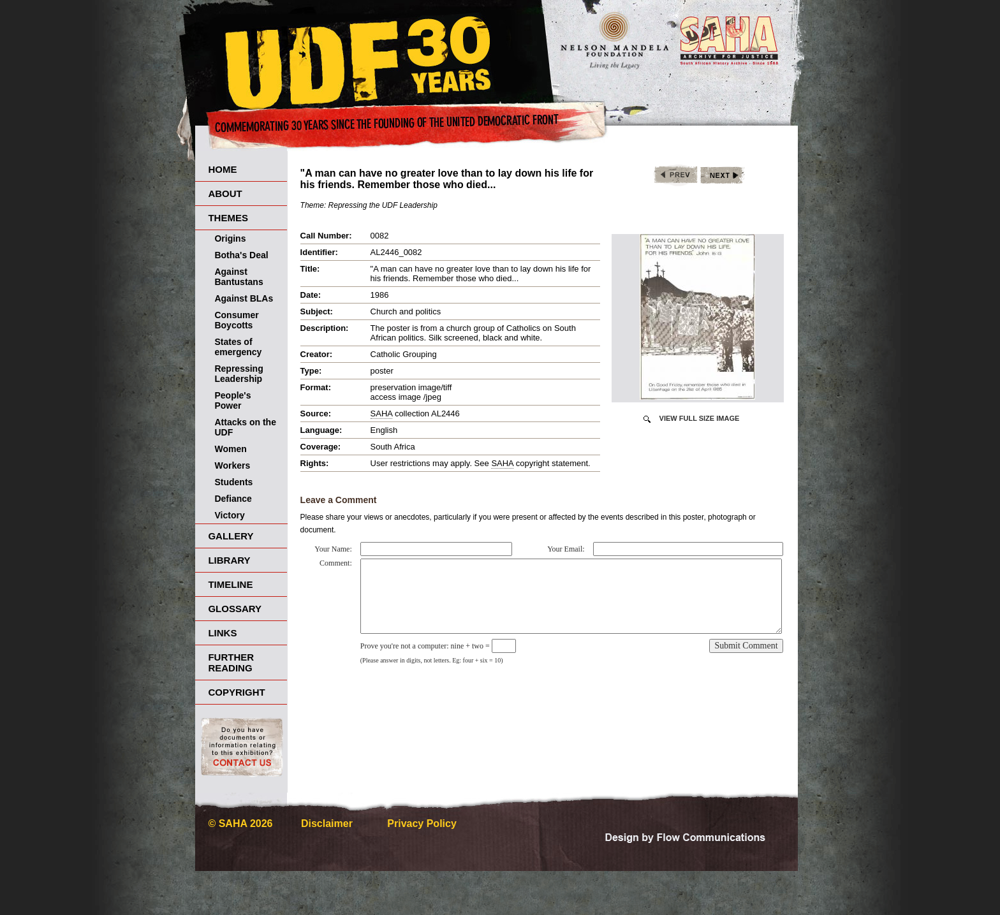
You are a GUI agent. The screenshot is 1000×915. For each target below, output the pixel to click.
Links (222, 632)
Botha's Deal (241, 255)
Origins (230, 238)
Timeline (230, 584)
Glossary (234, 608)
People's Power (232, 400)
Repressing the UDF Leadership (383, 205)
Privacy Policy (422, 823)
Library (229, 560)
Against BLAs (243, 298)
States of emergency (237, 347)
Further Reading (231, 662)
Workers (232, 465)
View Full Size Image (699, 418)
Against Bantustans (238, 277)
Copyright (236, 692)
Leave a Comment (338, 500)
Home (222, 169)
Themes (228, 217)
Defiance (232, 499)
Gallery (230, 536)
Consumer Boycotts (236, 320)
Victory (229, 515)
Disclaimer (327, 823)
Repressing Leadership (238, 373)
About (225, 193)
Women (230, 449)
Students (233, 482)
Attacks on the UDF (245, 427)
